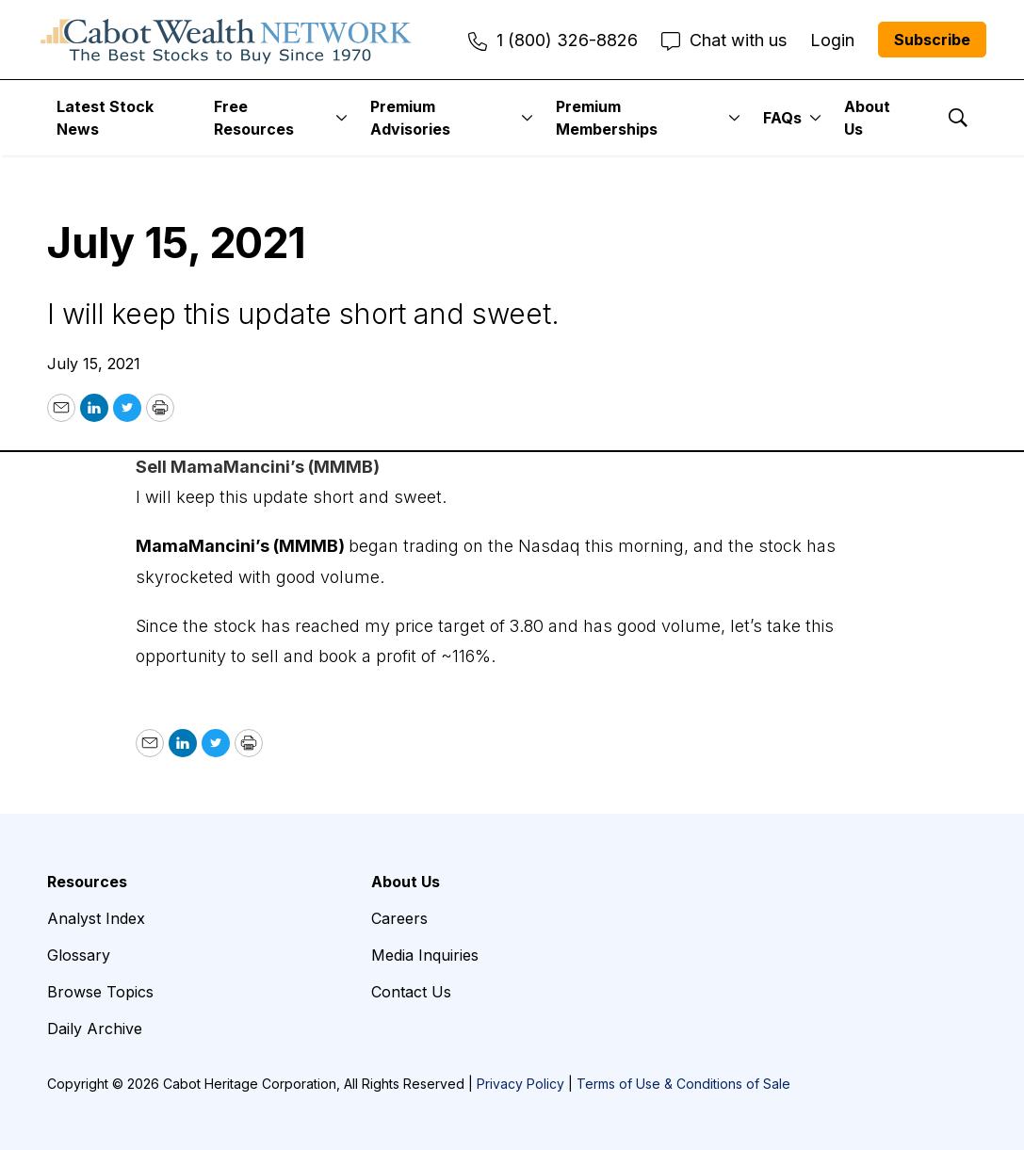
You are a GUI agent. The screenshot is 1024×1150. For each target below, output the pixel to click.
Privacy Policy (520, 1084)
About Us (867, 117)
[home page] (226, 39)
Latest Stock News (105, 117)
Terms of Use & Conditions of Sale (683, 1084)
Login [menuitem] (832, 40)
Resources (87, 881)
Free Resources (254, 117)
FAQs (782, 117)
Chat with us (724, 40)
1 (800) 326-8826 (553, 40)
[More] (341, 117)
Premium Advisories (410, 117)
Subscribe (932, 39)
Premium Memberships (607, 117)
